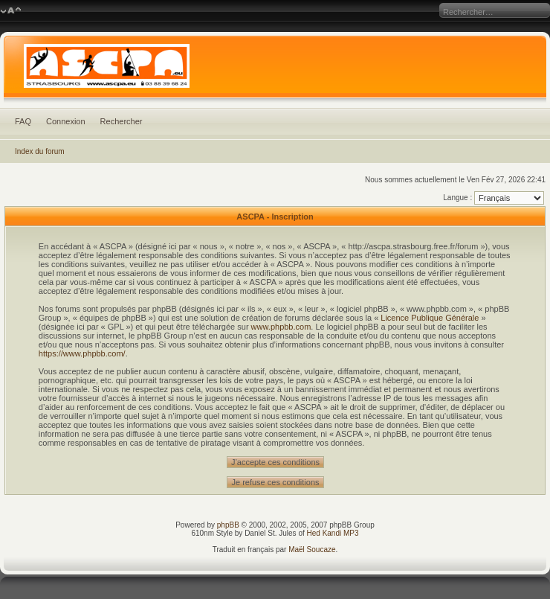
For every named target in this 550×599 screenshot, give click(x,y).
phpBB (228, 525)
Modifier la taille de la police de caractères (11, 11)
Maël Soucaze (311, 549)
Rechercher (121, 121)
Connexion (65, 121)
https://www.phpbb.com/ (82, 353)
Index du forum (40, 151)
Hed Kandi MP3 (333, 533)
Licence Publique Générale (430, 317)
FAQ (23, 121)
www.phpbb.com (281, 326)
